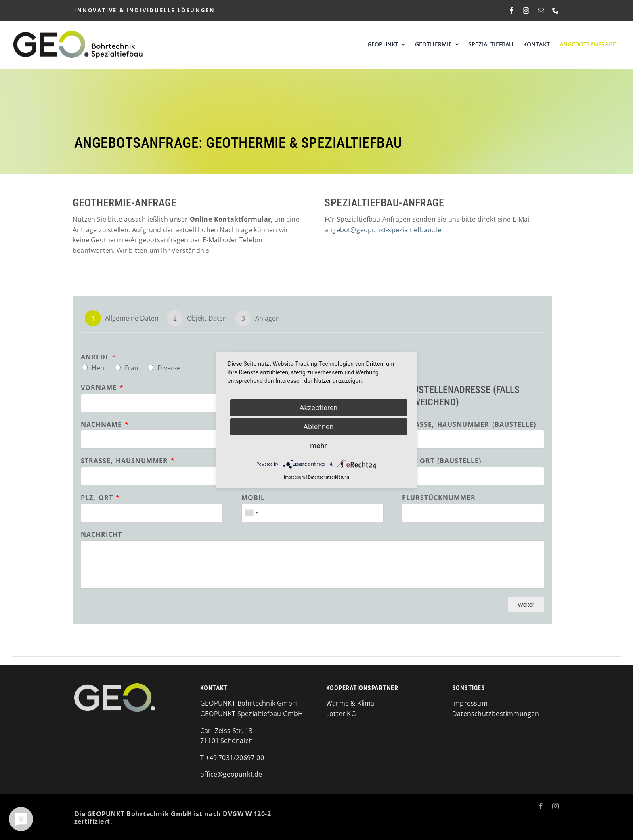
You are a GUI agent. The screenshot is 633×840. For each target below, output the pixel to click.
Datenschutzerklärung (328, 477)
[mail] (541, 10)
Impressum (294, 477)
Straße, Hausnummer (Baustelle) (469, 424)
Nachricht (101, 534)
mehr (318, 445)
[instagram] (526, 10)
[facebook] (511, 10)
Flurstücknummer (439, 498)
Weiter (526, 604)
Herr (99, 367)
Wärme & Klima (350, 703)
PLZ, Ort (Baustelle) (441, 461)
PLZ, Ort (100, 498)
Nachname (104, 424)
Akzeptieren (319, 407)
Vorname (102, 388)
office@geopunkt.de (231, 774)
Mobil (253, 498)
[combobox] (251, 513)
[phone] (555, 10)
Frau (131, 367)
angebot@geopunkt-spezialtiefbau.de (383, 229)
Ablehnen (318, 426)
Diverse (168, 367)
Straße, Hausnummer (127, 461)
